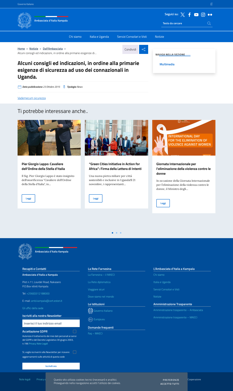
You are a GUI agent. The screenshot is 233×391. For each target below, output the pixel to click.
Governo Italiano (26, 4)
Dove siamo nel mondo (101, 296)
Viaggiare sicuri (96, 289)
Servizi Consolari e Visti (166, 289)
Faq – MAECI (95, 333)
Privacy (32, 343)
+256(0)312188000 (38, 293)
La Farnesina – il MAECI (101, 275)
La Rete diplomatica (99, 282)
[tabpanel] (49, 174)
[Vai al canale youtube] (195, 14)
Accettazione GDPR (34, 331)
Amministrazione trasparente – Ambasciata (178, 310)
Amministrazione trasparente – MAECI (175, 317)
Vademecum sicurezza (32, 98)
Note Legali (42, 343)
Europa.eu (96, 319)
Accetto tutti (169, 384)
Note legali (24, 379)
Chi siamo (158, 275)
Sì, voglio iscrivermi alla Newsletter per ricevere (45, 352)
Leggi (30, 198)
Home (21, 48)
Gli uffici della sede (32, 308)
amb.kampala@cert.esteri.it (46, 301)
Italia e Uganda (162, 282)
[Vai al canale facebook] (188, 14)
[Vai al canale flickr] (209, 14)
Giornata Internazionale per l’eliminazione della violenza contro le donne (183, 168)
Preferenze (171, 380)
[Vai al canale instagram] (202, 14)
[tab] (112, 233)
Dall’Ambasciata (53, 48)
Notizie (33, 48)
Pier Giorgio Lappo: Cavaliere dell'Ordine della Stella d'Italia (43, 166)
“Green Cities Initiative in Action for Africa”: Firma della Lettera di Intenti (115, 166)
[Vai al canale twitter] (181, 14)
